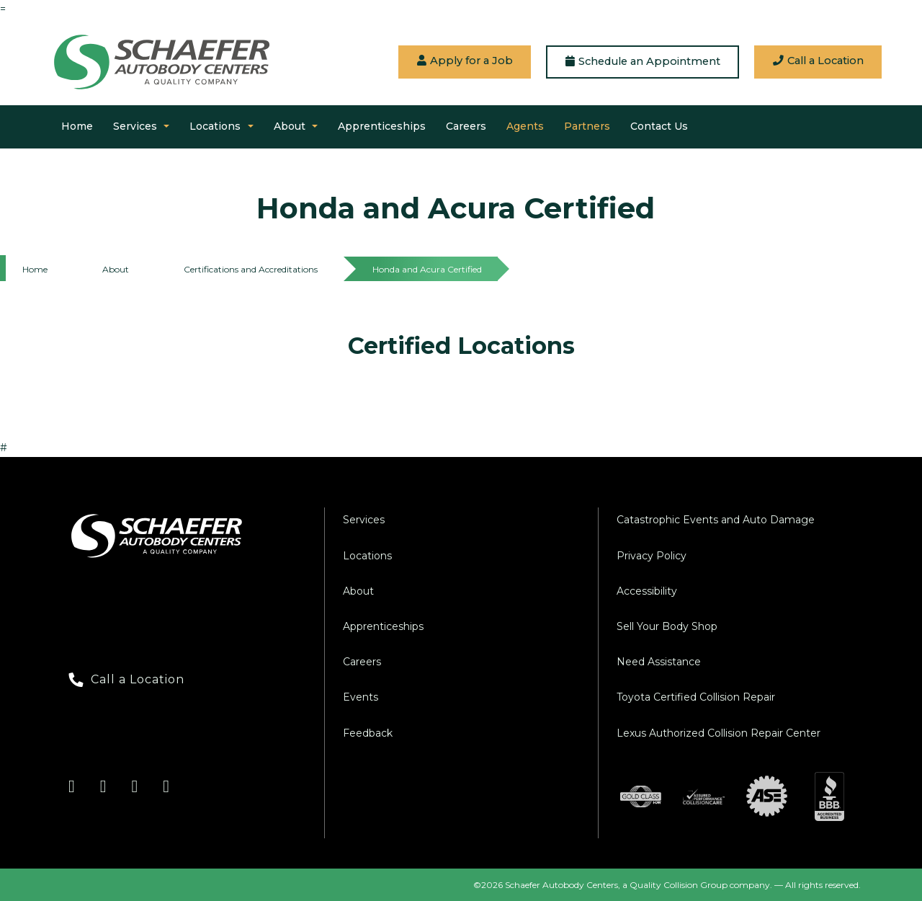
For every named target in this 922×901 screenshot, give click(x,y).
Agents (525, 126)
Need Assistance (659, 661)
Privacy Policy (651, 555)
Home (77, 126)
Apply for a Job (465, 60)
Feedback (368, 733)
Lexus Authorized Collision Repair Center (718, 733)
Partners (587, 126)
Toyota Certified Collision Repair (696, 697)
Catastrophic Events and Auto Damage (716, 519)
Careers (466, 126)
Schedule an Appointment (642, 61)
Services (135, 126)
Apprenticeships (382, 126)
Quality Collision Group (679, 884)
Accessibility (647, 591)
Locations (215, 126)
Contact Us (659, 126)
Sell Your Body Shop (667, 626)
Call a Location (818, 60)
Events (360, 697)
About (289, 126)
